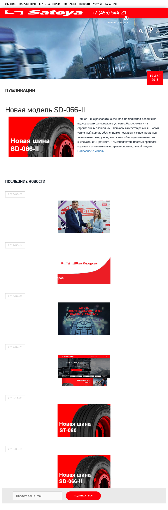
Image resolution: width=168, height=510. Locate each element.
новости (84, 4)
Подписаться (83, 495)
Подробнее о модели (90, 151)
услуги (97, 4)
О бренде (10, 4)
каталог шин (27, 4)
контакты (70, 4)
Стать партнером (49, 4)
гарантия (111, 4)
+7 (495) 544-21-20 (110, 15)
